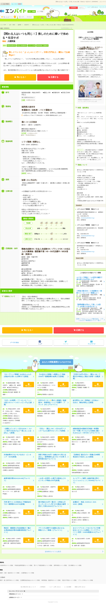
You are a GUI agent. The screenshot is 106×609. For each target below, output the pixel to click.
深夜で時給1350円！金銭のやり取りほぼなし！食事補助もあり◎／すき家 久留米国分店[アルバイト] (52, 457)
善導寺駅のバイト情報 (60, 565)
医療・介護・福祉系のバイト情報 (9, 573)
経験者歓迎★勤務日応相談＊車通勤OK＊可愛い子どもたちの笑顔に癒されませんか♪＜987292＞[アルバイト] (86, 431)
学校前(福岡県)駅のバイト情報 (23, 565)
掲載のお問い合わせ (80, 586)
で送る (14, 342)
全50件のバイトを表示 (53, 551)
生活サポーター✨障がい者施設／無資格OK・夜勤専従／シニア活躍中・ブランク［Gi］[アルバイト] (52, 402)
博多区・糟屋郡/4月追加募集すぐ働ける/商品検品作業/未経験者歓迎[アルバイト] (17, 530)
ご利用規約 (42, 586)
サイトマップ (103, 7)
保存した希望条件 (26, 17)
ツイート (65, 344)
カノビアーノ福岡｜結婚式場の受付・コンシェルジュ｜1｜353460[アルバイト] (87, 480)
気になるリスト (9, 17)
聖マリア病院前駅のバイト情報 (43, 565)
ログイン (81, 7)
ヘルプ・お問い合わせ (92, 7)
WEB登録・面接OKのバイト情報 (50, 580)
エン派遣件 (5, 4)
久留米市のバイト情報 (6, 565)
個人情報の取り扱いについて (28, 586)
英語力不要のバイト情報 (69, 580)
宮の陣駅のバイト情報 (74, 565)
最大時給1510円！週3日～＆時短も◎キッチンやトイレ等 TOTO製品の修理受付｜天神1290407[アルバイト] (52, 504)
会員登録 (73, 7)
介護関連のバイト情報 (27, 573)
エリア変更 (40, 11)
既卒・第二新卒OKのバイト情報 (9, 580)
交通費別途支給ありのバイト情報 (30, 580)
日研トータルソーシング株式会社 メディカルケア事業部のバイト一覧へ (89, 319)
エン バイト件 (17, 4)
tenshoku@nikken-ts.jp (87, 218)
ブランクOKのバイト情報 (85, 580)
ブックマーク (91, 344)
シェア (40, 344)
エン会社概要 (67, 586)
